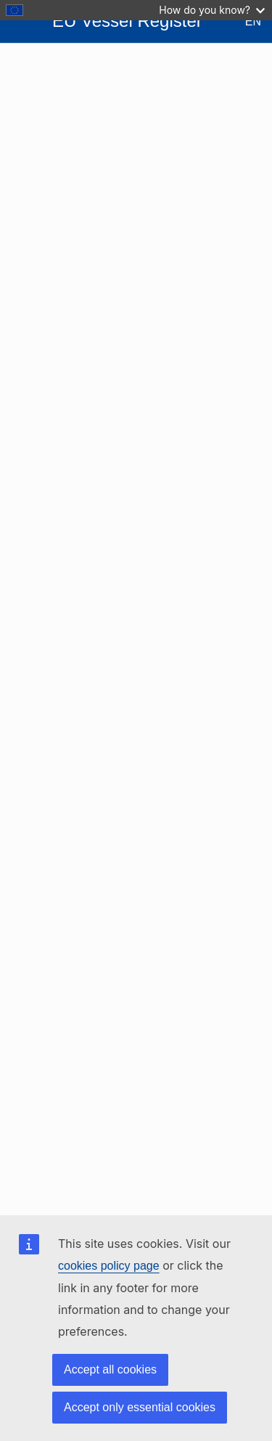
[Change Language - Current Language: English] (241, 22)
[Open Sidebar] (23, 21)
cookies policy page (109, 1266)
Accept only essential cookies (139, 1407)
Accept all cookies (110, 1369)
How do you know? (212, 10)
